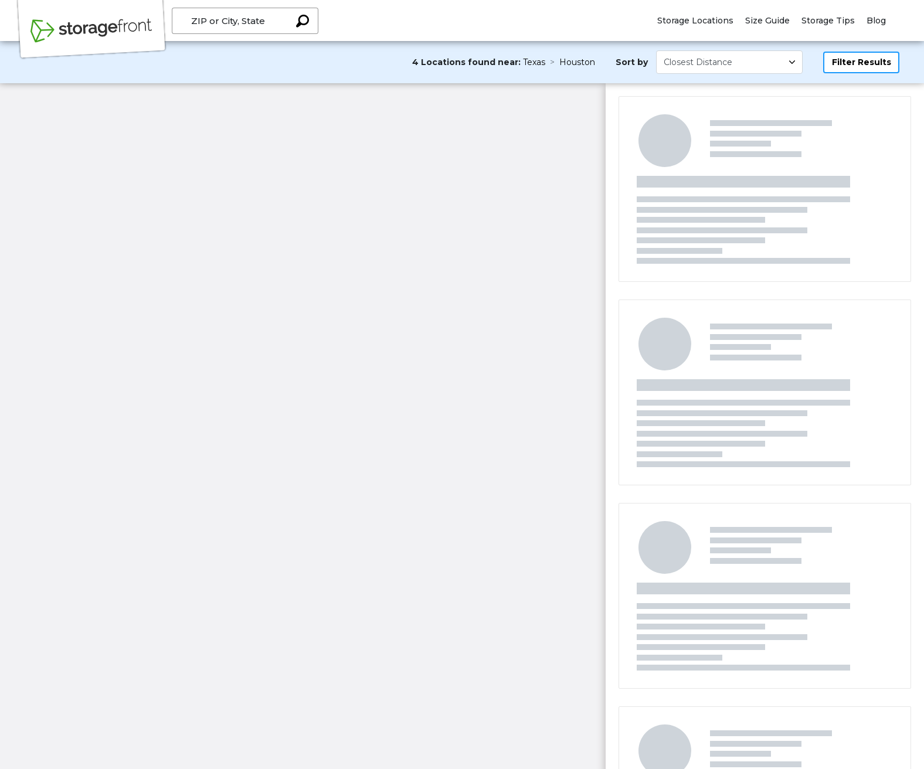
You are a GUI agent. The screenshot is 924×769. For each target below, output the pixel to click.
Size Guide (767, 20)
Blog (876, 20)
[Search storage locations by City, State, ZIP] (302, 21)
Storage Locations (695, 20)
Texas (534, 62)
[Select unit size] (729, 62)
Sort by (632, 62)
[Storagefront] (91, 37)
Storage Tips (828, 20)
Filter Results (861, 62)
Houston (577, 62)
